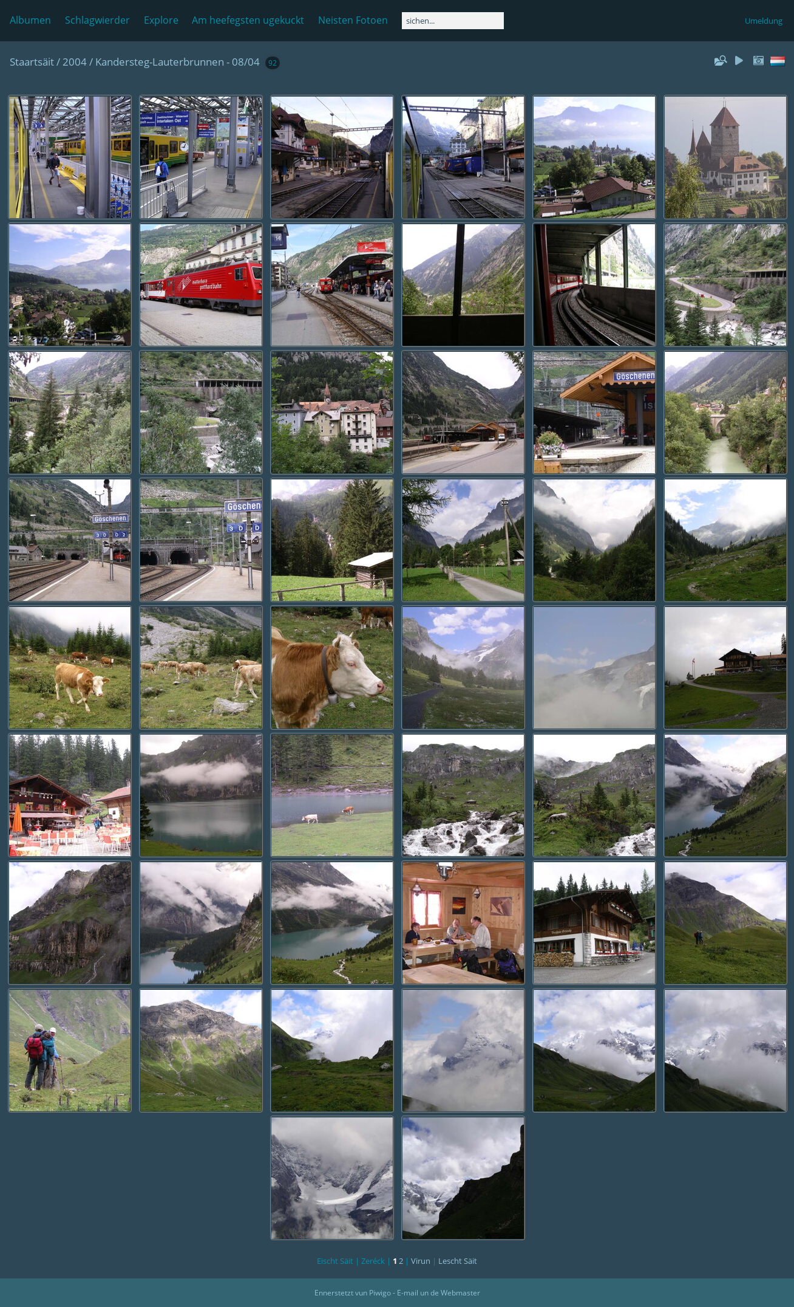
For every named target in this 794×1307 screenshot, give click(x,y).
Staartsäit (32, 62)
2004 (75, 62)
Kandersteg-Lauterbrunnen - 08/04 (177, 62)
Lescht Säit (457, 1260)
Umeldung (763, 20)
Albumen (30, 20)
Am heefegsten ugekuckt (248, 20)
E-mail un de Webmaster (438, 1293)
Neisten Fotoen (353, 20)
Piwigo (380, 1293)
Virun (420, 1260)
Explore (161, 20)
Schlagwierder (97, 20)
